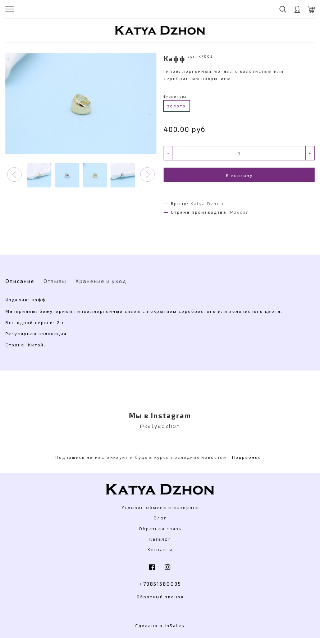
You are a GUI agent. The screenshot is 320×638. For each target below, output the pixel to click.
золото (176, 105)
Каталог (160, 538)
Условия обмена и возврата (160, 507)
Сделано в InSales (160, 625)
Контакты (160, 549)
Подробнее (246, 457)
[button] (14, 174)
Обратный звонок (160, 596)
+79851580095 (160, 584)
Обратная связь (160, 528)
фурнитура (175, 96)
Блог (160, 517)
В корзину (239, 175)
